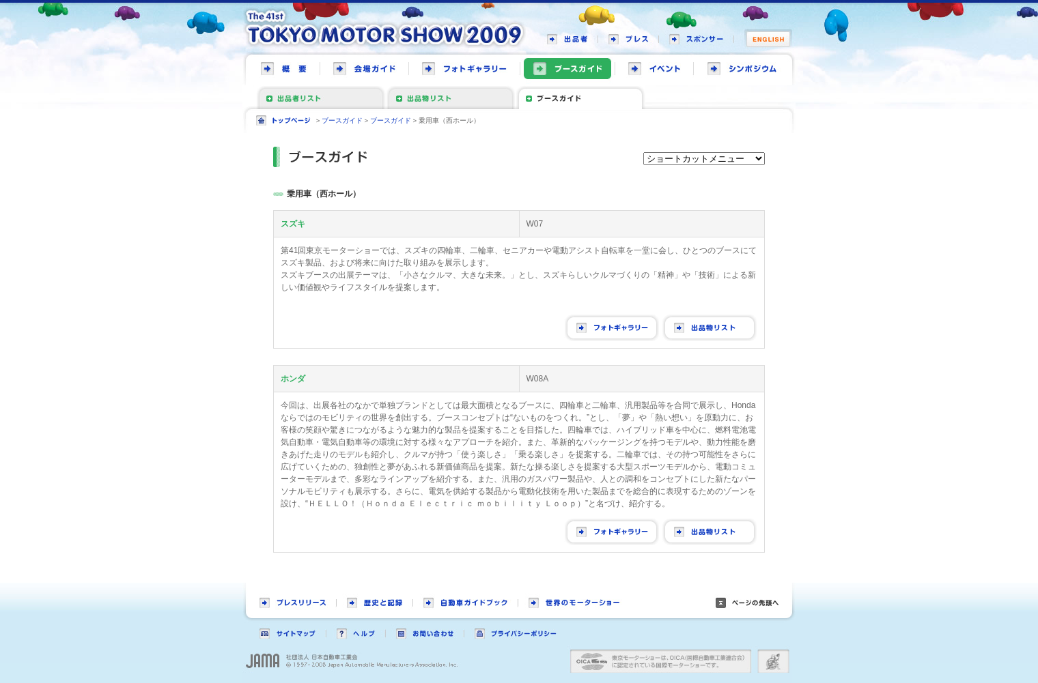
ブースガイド (342, 120)
